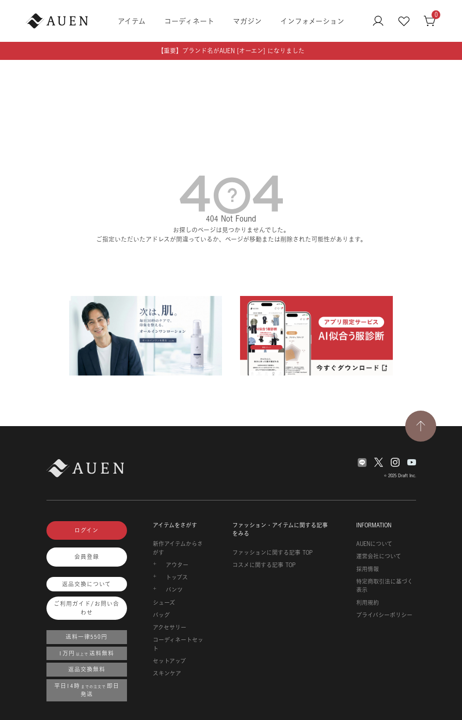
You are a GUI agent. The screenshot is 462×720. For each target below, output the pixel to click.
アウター (177, 565)
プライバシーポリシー (384, 615)
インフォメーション (312, 21)
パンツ (174, 589)
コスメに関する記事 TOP (264, 565)
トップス (177, 577)
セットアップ (169, 661)
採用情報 (367, 569)
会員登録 (86, 556)
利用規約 (367, 602)
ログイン (86, 530)
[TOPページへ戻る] (420, 426)
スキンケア (167, 673)
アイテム (132, 21)
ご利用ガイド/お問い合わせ (86, 608)
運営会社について (378, 556)
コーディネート (189, 21)
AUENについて (374, 543)
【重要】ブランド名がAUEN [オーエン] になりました (231, 51)
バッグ (161, 615)
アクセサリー (169, 627)
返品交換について (86, 584)
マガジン (247, 21)
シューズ (164, 602)
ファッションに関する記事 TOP (272, 552)
